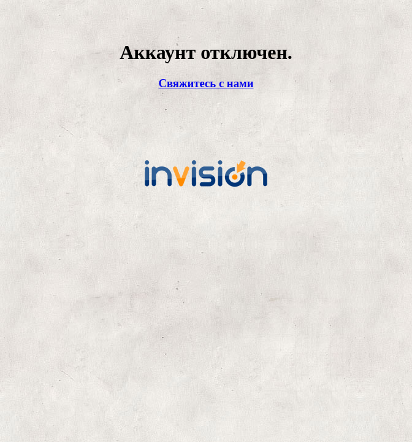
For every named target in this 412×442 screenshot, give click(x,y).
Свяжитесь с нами (205, 83)
